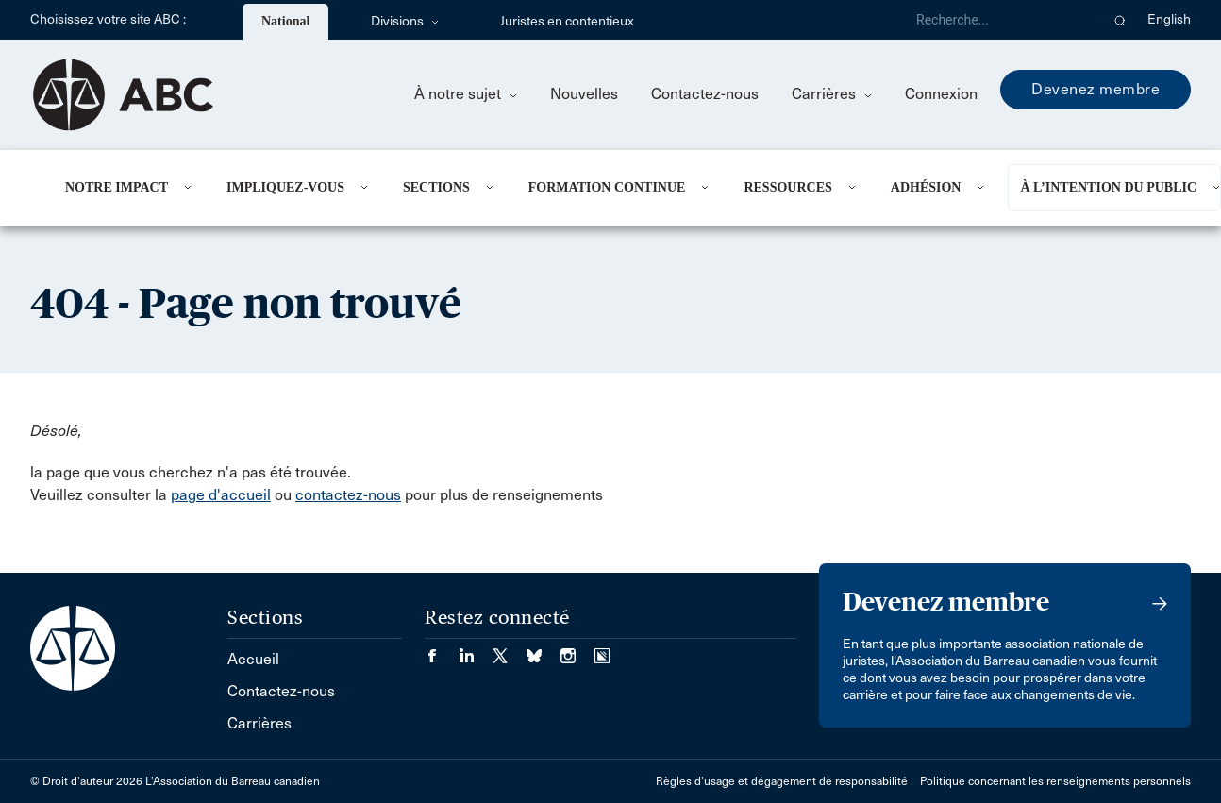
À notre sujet (465, 94)
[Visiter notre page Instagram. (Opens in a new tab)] (577, 650)
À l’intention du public (1108, 187)
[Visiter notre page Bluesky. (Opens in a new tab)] (543, 650)
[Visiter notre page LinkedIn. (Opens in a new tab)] (476, 650)
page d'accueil (221, 495)
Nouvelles (584, 94)
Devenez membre (1095, 89)
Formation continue (607, 187)
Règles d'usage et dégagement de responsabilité (782, 781)
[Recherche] (1000, 20)
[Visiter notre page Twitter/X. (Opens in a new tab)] (510, 650)
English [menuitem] (1169, 19)
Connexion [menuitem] (941, 94)
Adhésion (926, 187)
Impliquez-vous (285, 187)
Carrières (832, 94)
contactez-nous (348, 495)
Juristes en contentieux (567, 21)
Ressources (787, 187)
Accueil (253, 659)
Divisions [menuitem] (405, 21)
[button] (1120, 20)
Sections (436, 187)
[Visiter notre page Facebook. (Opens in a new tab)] (442, 650)
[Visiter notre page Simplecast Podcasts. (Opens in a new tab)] (602, 650)
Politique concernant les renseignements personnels (1055, 781)
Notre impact (116, 187)
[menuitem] (123, 188)
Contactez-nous (705, 94)
